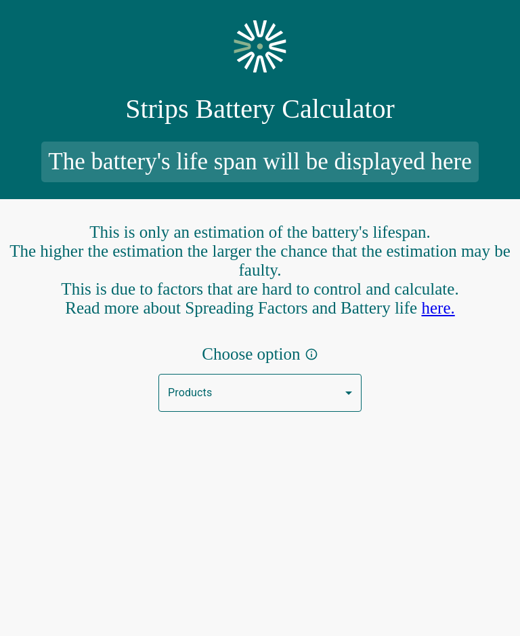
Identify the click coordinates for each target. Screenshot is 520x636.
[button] (260, 393)
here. (437, 308)
